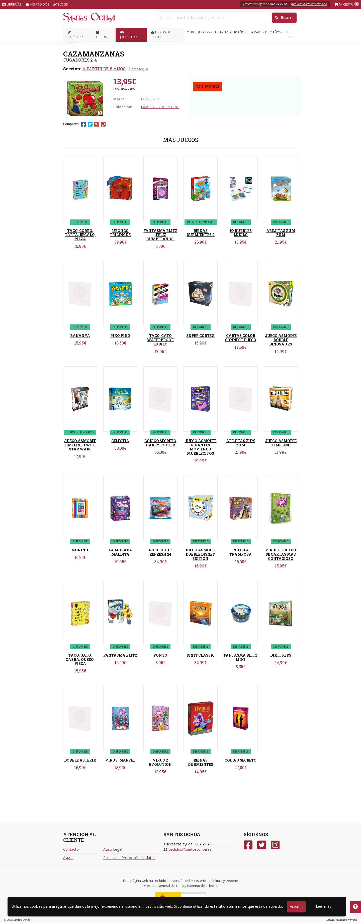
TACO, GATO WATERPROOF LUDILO (160, 340)
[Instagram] (275, 845)
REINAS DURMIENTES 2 (201, 232)
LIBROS (101, 35)
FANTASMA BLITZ (120, 655)
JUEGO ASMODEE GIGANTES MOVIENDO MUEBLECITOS (200, 447)
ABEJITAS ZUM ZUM (280, 232)
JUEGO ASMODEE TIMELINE (281, 442)
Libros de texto (161, 34)
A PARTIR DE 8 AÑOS (104, 69)
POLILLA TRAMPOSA (240, 552)
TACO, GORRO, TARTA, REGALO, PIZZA (80, 235)
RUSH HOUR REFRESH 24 (160, 552)
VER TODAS (291, 34)
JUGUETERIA (129, 35)
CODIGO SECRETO (240, 760)
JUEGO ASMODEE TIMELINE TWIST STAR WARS (80, 445)
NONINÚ (80, 550)
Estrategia (138, 68)
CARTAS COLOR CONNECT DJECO (240, 337)
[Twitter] (261, 845)
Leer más (323, 906)
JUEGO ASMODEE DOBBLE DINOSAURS (281, 340)
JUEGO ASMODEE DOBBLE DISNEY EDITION (200, 554)
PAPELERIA (75, 35)
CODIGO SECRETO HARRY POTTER (160, 442)
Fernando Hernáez (346, 919)
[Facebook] (248, 845)
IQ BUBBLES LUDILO (241, 232)
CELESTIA (120, 440)
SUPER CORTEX (200, 335)
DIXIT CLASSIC (201, 655)
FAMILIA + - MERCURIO (160, 106)
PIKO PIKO (120, 335)
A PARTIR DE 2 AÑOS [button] (266, 32)
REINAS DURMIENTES (200, 762)
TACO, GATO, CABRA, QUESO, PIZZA (80, 659)
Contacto (71, 849)
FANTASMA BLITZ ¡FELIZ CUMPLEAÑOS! (160, 235)
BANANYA (80, 335)
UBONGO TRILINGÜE (120, 232)
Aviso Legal (112, 849)
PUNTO (160, 655)
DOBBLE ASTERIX (80, 760)
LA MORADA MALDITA (120, 552)
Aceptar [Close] (296, 906)
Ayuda (68, 857)
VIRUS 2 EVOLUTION (160, 762)
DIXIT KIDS (280, 655)
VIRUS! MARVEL (120, 760)
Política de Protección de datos (129, 857)
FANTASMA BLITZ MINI (240, 657)
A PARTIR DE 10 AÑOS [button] (231, 32)
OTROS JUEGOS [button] (199, 32)
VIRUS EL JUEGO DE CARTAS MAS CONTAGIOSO (280, 554)
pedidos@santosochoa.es (309, 4)
